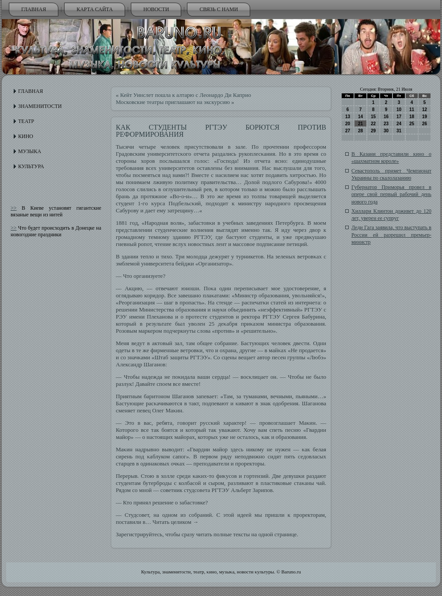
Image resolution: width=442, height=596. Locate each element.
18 (411, 116)
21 (360, 123)
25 (411, 123)
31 (398, 130)
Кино (25, 136)
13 (347, 116)
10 (398, 109)
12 (424, 109)
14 (360, 116)
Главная (33, 9)
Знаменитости (40, 106)
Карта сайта (94, 9)
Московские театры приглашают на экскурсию (173, 102)
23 (386, 123)
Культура (31, 166)
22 (373, 123)
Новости (156, 9)
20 (347, 123)
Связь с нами (218, 9)
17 (398, 116)
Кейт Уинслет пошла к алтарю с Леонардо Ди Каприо (185, 95)
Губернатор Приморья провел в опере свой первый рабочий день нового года (391, 194)
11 (411, 109)
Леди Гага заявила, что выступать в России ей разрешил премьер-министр (391, 234)
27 (347, 130)
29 (373, 130)
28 (360, 130)
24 (398, 123)
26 (424, 123)
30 (386, 130)
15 (373, 116)
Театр (26, 121)
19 (424, 116)
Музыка (29, 151)
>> (14, 208)
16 (386, 116)
